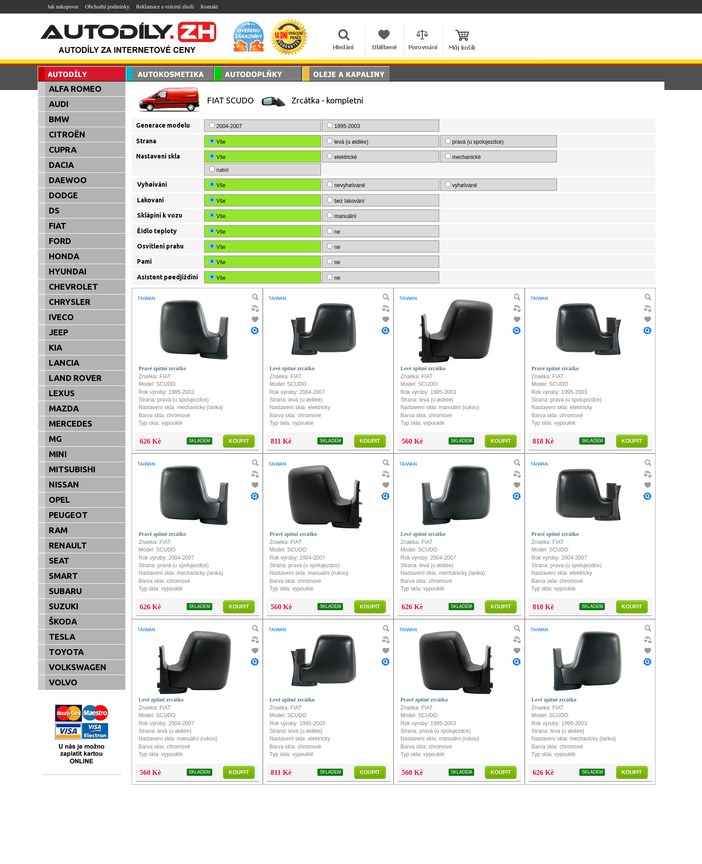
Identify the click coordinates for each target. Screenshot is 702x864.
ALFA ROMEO (75, 89)
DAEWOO (68, 180)
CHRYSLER (69, 302)
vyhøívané (401, 171)
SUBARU (65, 591)
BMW (59, 119)
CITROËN (67, 134)
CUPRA (63, 149)
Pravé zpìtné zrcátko (162, 355)
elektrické (312, 156)
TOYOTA (66, 652)
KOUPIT (239, 428)
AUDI (58, 104)
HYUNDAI (67, 271)
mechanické (403, 156)
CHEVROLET (73, 286)
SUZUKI (63, 606)
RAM (58, 530)
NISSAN (64, 484)
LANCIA (64, 363)
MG (55, 439)
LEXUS (62, 393)
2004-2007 (226, 125)
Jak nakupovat (62, 7)
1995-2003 (313, 125)
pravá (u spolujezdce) (414, 141)
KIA (55, 347)
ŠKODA (63, 621)
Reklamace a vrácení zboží (165, 7)
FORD (60, 241)
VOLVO (63, 682)
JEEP (58, 332)
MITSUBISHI (72, 469)
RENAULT (68, 545)
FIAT (57, 226)
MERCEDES (70, 423)
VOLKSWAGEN (78, 667)
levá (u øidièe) (317, 141)
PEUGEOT (68, 515)
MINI (58, 454)
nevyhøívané (316, 171)
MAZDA (64, 408)
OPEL (59, 500)
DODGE (63, 195)
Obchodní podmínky (107, 7)
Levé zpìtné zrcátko (292, 355)
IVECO (61, 317)
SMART (63, 576)
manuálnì (311, 202)
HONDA (64, 256)
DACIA (61, 165)
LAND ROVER (75, 378)
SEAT (59, 560)
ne (303, 218)
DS (54, 210)
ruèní (481, 156)
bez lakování (315, 187)
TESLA (62, 637)
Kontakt (209, 7)
